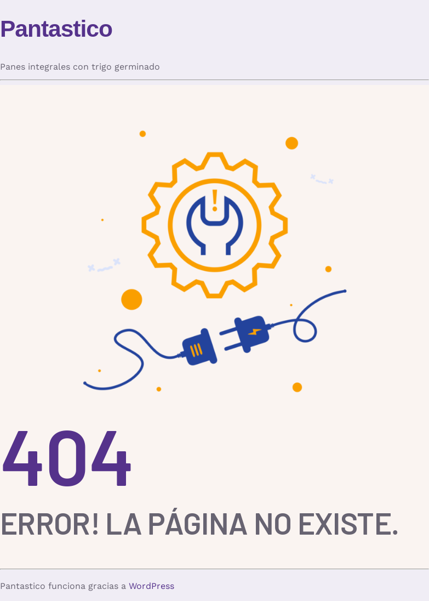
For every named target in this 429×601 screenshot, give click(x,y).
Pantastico (56, 29)
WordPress (151, 586)
